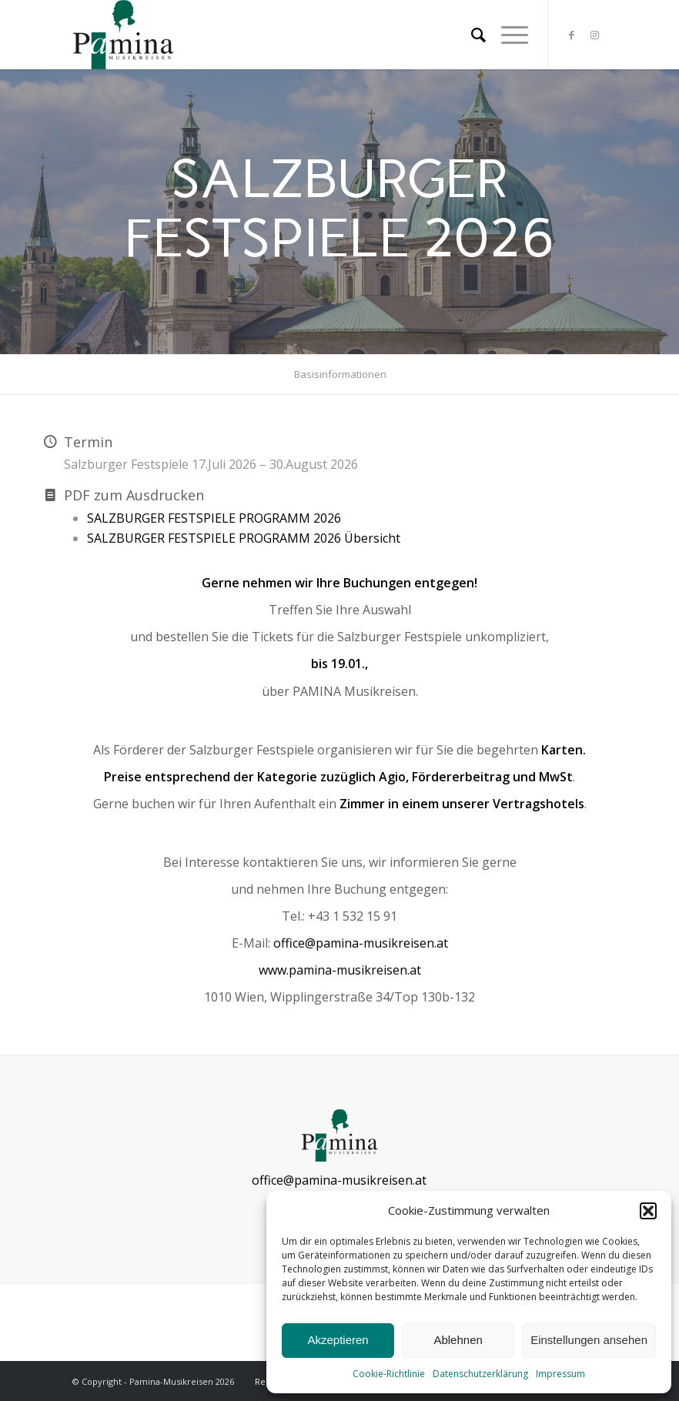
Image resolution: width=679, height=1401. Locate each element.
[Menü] (507, 34)
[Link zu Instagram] (595, 34)
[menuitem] (471, 34)
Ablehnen (457, 1339)
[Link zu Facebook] (572, 34)
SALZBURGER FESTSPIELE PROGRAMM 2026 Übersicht (243, 538)
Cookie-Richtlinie (389, 1373)
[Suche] (471, 34)
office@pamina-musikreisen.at (360, 943)
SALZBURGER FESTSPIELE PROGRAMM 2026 (214, 518)
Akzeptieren (337, 1339)
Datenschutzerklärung (480, 1373)
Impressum (560, 1373)
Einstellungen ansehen (588, 1339)
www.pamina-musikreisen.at (340, 969)
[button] (648, 1211)
